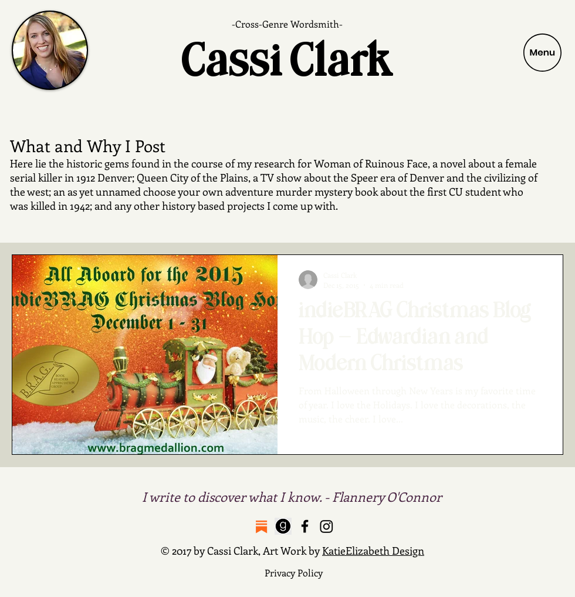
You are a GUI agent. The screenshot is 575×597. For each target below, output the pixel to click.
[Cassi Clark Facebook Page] (304, 526)
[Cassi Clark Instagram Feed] (326, 526)
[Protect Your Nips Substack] (261, 526)
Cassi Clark (287, 61)
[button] (542, 52)
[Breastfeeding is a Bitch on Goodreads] (283, 526)
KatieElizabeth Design (373, 551)
